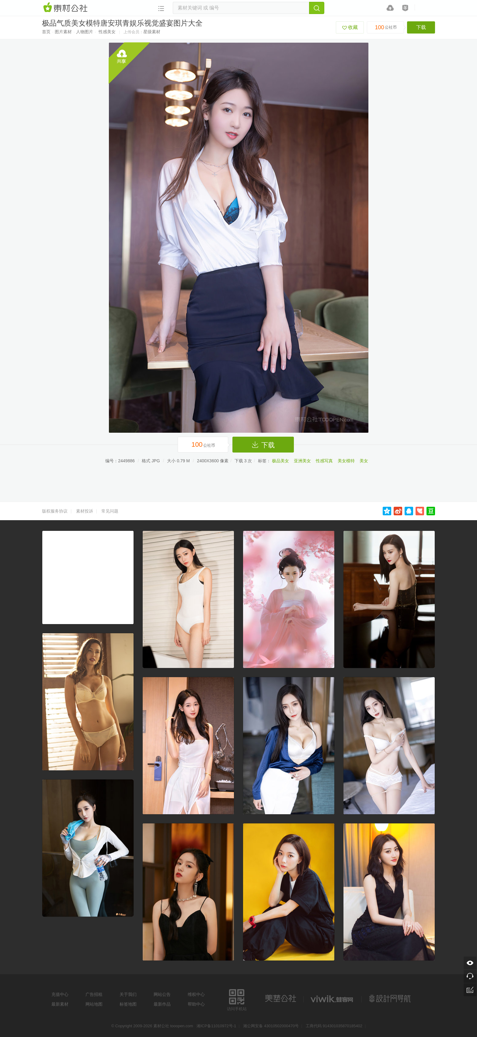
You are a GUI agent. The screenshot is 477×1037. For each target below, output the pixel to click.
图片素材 (63, 31)
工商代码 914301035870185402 (334, 1026)
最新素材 (59, 1004)
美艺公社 (280, 999)
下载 (421, 27)
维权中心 (196, 994)
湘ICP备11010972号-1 (216, 1026)
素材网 (66, 8)
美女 (364, 460)
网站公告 (162, 994)
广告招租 (94, 994)
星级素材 (151, 31)
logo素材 (332, 999)
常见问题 (109, 511)
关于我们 (128, 994)
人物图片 (84, 31)
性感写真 (324, 460)
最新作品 (162, 1004)
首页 (46, 31)
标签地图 (128, 1004)
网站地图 (94, 1004)
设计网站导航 (390, 999)
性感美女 (107, 31)
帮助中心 (196, 1004)
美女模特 (346, 460)
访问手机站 (237, 999)
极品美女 (280, 460)
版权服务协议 (55, 511)
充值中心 (59, 994)
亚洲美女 (302, 460)
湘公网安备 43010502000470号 (271, 1026)
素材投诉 (84, 511)
